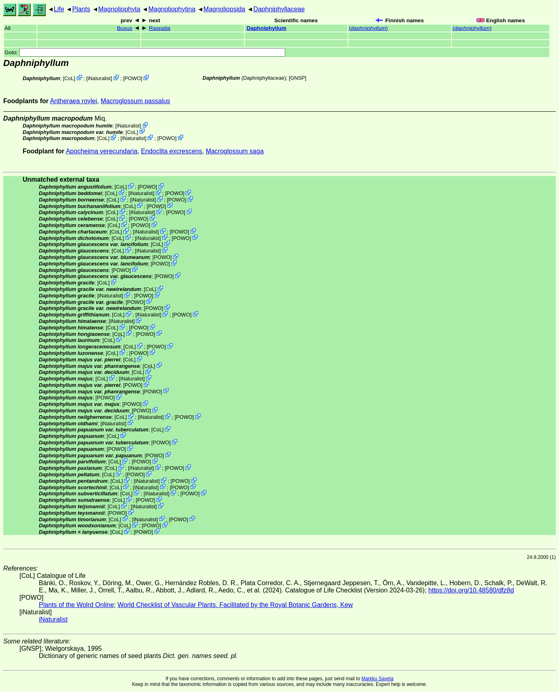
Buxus (124, 28)
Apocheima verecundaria (102, 151)
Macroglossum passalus (135, 101)
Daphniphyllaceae (279, 9)
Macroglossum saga (235, 151)
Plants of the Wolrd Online (76, 604)
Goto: (144, 52)
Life (59, 9)
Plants (81, 9)
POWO (133, 78)
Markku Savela (377, 678)
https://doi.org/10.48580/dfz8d (471, 590)
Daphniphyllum (266, 28)
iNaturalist (99, 78)
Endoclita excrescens (171, 151)
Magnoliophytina (172, 9)
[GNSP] (297, 78)
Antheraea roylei (73, 101)
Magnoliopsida (224, 9)
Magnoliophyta (119, 9)
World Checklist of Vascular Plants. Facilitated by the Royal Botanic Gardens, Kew (235, 604)
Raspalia (159, 28)
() (368, 28)
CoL (69, 78)
